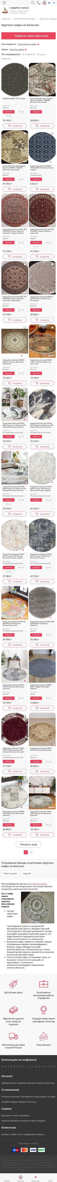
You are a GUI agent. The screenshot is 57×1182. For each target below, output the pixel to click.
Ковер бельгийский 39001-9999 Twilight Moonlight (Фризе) (41, 687)
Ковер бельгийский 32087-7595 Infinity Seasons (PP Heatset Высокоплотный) (14, 750)
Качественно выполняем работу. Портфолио (43, 990)
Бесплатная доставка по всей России (13, 1040)
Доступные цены (13, 987)
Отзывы (51, 1096)
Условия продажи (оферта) (14, 1101)
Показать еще (28, 844)
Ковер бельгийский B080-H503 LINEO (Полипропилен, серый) (42, 168)
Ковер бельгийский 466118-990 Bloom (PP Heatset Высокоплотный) (14, 623)
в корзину (17, 126)
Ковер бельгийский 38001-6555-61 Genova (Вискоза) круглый (14, 687)
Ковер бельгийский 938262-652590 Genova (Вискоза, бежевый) (41, 298)
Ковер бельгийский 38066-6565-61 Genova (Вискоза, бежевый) (14, 362)
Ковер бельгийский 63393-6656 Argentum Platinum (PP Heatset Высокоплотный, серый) (14, 488)
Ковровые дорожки (26, 1083)
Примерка (24, 1115)
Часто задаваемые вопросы (31, 1134)
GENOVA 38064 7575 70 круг (14, 99)
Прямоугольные (9, 1083)
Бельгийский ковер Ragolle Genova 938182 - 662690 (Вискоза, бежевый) (41, 100)
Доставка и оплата (10, 1115)
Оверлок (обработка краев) (14, 1120)
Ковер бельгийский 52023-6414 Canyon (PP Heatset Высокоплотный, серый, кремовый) (14, 556)
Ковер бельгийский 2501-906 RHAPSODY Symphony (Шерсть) (42, 623)
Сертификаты (26, 1096)
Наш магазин (43, 1039)
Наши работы (40, 1096)
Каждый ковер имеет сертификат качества (43, 1014)
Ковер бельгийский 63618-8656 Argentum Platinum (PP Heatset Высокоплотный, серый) (14, 425)
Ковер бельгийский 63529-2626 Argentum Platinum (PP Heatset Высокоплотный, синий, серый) (41, 425)
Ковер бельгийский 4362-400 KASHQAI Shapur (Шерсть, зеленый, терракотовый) (15, 231)
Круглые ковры (17, 49)
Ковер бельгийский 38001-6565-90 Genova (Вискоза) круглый (41, 813)
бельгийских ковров (37, 883)
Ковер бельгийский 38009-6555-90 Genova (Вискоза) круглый (14, 813)
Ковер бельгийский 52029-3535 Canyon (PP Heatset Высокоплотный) (41, 556)
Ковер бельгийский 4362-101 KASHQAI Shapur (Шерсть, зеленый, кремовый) (15, 298)
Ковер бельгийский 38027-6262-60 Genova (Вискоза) (41, 749)
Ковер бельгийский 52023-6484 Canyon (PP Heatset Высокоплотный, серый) (41, 488)
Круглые (40, 1083)
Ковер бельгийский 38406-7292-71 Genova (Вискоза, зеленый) (41, 362)
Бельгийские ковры (27, 44)
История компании (10, 1096)
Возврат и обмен (9, 1134)
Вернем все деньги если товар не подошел (13, 1016)
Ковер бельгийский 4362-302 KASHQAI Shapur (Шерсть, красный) (42, 231)
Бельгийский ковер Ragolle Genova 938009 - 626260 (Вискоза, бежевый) (14, 168)
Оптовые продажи (36, 1120)
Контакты (32, 1101)
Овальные (50, 1083)
